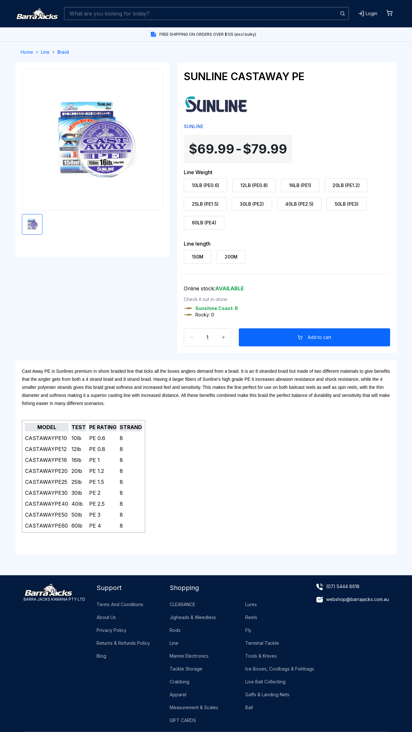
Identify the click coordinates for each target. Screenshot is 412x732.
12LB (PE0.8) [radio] (254, 185)
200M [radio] (231, 256)
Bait (249, 707)
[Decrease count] (191, 337)
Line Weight (198, 172)
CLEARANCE (182, 604)
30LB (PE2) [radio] (252, 204)
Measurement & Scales (194, 707)
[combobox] (206, 13)
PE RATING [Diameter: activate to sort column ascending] (103, 427)
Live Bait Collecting (265, 681)
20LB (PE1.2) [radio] (346, 185)
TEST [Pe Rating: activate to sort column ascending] (78, 427)
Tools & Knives (261, 656)
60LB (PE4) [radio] (204, 222)
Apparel (178, 694)
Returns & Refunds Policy (123, 643)
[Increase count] (223, 337)
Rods (175, 630)
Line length (197, 243)
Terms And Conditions (120, 604)
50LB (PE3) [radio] (347, 204)
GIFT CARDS (183, 720)
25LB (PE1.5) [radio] (205, 204)
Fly (248, 630)
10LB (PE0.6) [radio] (205, 185)
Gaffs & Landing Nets (267, 694)
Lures (251, 604)
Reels (251, 617)
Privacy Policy (111, 630)
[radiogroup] (287, 204)
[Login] (367, 13)
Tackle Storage (186, 668)
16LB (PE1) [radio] (300, 185)
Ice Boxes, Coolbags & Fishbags (279, 668)
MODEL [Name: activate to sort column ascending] (46, 427)
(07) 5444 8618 (343, 586)
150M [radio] (197, 256)
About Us (106, 617)
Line (45, 52)
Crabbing (179, 681)
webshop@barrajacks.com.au (357, 599)
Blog (101, 656)
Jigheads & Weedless (193, 617)
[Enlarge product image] (32, 224)
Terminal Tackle (262, 643)
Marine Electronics (189, 656)
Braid (63, 52)
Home (27, 52)
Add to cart (315, 337)
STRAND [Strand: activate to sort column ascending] (131, 427)
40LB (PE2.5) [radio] (299, 204)
